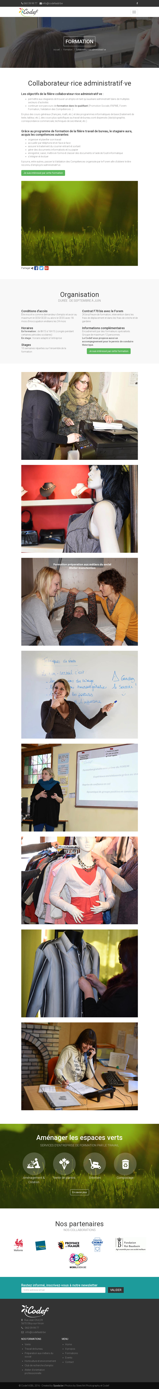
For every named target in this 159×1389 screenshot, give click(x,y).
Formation (67, 49)
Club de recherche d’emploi (39, 1365)
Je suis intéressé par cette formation (43, 173)
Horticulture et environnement (40, 1361)
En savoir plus (79, 1192)
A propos (70, 1348)
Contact (69, 1362)
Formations (71, 1353)
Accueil (56, 49)
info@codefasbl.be (51, 3)
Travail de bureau (34, 1348)
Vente (28, 1344)
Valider (115, 1290)
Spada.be (58, 1385)
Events (68, 1357)
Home (68, 1344)
